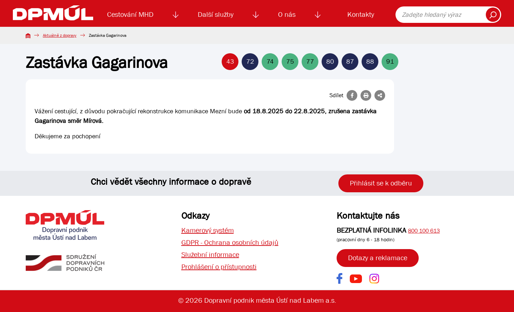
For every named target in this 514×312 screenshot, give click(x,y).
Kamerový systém (207, 230)
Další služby (215, 14)
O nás (287, 14)
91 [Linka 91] (390, 62)
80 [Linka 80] (330, 62)
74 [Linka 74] (270, 62)
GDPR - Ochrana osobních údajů (229, 242)
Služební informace (210, 254)
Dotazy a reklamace (377, 257)
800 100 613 (424, 230)
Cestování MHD (130, 14)
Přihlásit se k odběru (381, 183)
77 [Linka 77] (310, 62)
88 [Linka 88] (370, 62)
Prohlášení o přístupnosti (219, 266)
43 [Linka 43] (230, 62)
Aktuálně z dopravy (59, 35)
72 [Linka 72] (250, 62)
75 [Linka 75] (290, 62)
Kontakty (360, 14)
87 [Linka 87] (350, 62)
